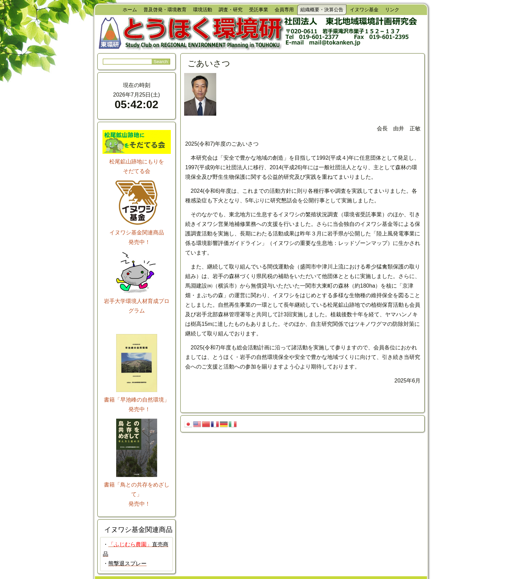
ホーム (130, 9)
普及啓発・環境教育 (165, 9)
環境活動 (202, 9)
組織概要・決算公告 (321, 9)
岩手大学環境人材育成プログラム (136, 301)
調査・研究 (231, 9)
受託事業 (258, 9)
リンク (392, 9)
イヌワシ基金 (364, 9)
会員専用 (284, 9)
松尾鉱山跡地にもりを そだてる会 (136, 161)
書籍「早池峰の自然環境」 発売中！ (136, 399)
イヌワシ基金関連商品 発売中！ (136, 232)
